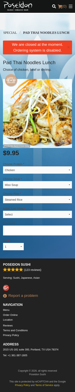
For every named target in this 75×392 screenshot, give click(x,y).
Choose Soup (37, 183)
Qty (13, 244)
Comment (37, 228)
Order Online (10, 314)
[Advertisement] (37, 22)
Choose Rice (37, 197)
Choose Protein (37, 168)
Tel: (15, 355)
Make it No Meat (37, 212)
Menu (6, 309)
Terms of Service (44, 385)
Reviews (8, 325)
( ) (62, 6)
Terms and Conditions (15, 330)
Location (8, 319)
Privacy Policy (11, 335)
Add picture (11, 80)
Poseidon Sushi (17, 264)
